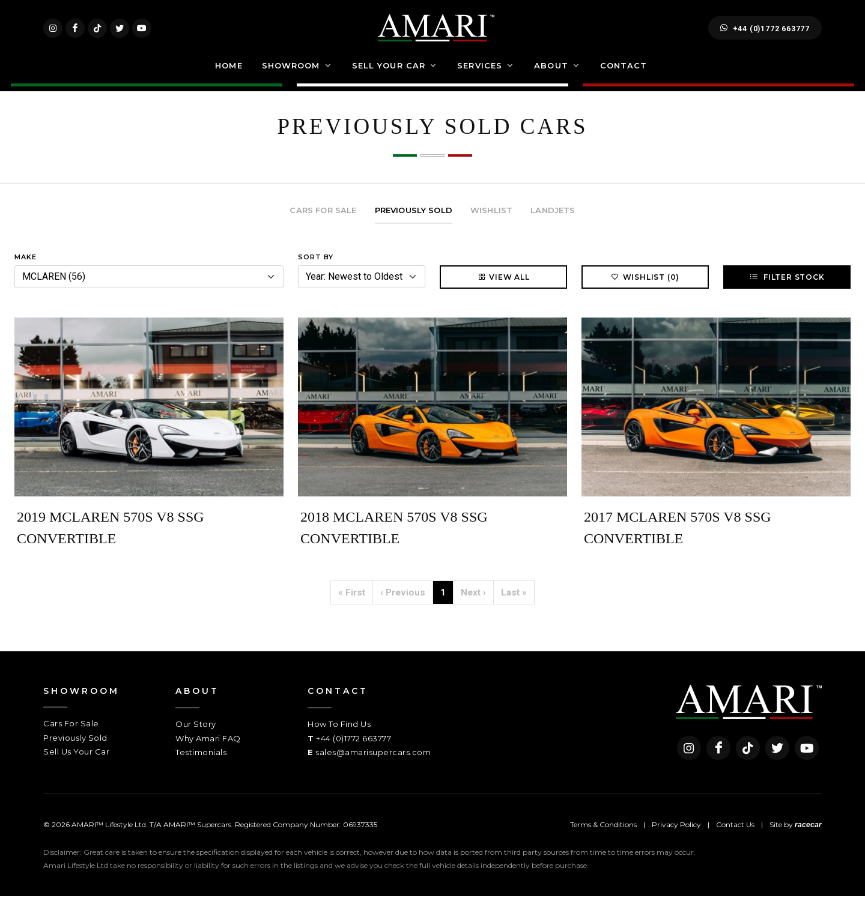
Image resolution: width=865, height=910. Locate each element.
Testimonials (200, 766)
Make (25, 271)
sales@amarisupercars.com (373, 766)
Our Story (195, 738)
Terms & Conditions (603, 838)
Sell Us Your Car (76, 765)
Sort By (315, 271)
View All (503, 291)
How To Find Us (339, 738)
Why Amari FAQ (208, 752)
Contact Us (735, 838)
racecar (808, 838)
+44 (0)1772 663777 (765, 35)
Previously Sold (75, 751)
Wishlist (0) (645, 291)
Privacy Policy (676, 838)
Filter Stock (786, 291)
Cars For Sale (71, 737)
